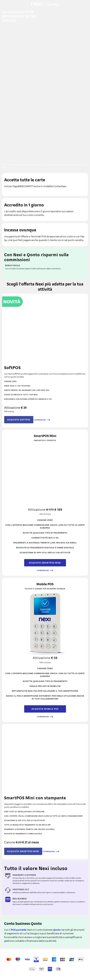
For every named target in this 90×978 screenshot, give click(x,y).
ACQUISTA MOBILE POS (45, 709)
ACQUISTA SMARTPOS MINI (45, 562)
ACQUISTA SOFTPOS (18, 419)
